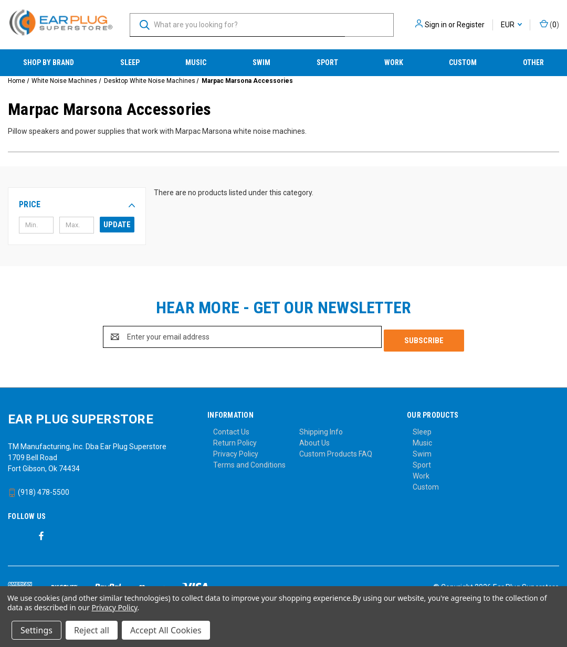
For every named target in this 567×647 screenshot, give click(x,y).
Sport (327, 62)
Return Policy (235, 439)
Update (117, 224)
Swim (261, 62)
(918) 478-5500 (38, 488)
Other (533, 62)
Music (195, 62)
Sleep (130, 62)
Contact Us (231, 428)
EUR (511, 24)
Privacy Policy (235, 450)
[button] (77, 204)
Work (393, 62)
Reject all (91, 630)
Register (471, 24)
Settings (36, 630)
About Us (314, 439)
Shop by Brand (48, 62)
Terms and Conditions (249, 461)
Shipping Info (321, 428)
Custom (463, 62)
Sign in (436, 24)
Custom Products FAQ (335, 450)
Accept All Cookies (166, 630)
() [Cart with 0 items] (549, 24)
